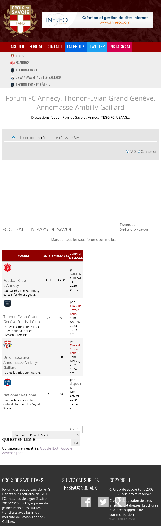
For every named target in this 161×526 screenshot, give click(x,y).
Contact (54, 46)
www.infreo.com (122, 519)
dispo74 (75, 384)
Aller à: (74, 429)
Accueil (17, 46)
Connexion (149, 151)
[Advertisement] (80, 191)
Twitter (97, 46)
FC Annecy (20, 62)
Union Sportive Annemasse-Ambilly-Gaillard (20, 362)
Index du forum (28, 137)
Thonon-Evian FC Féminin (30, 84)
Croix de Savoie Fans (76, 310)
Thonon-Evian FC (24, 70)
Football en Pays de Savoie (63, 137)
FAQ (133, 151)
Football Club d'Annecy (14, 283)
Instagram (119, 46)
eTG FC (17, 55)
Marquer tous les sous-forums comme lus (83, 239)
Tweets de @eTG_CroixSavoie (134, 227)
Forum (35, 46)
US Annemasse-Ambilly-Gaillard (35, 77)
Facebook (76, 46)
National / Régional (19, 395)
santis (74, 274)
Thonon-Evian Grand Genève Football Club (21, 319)
